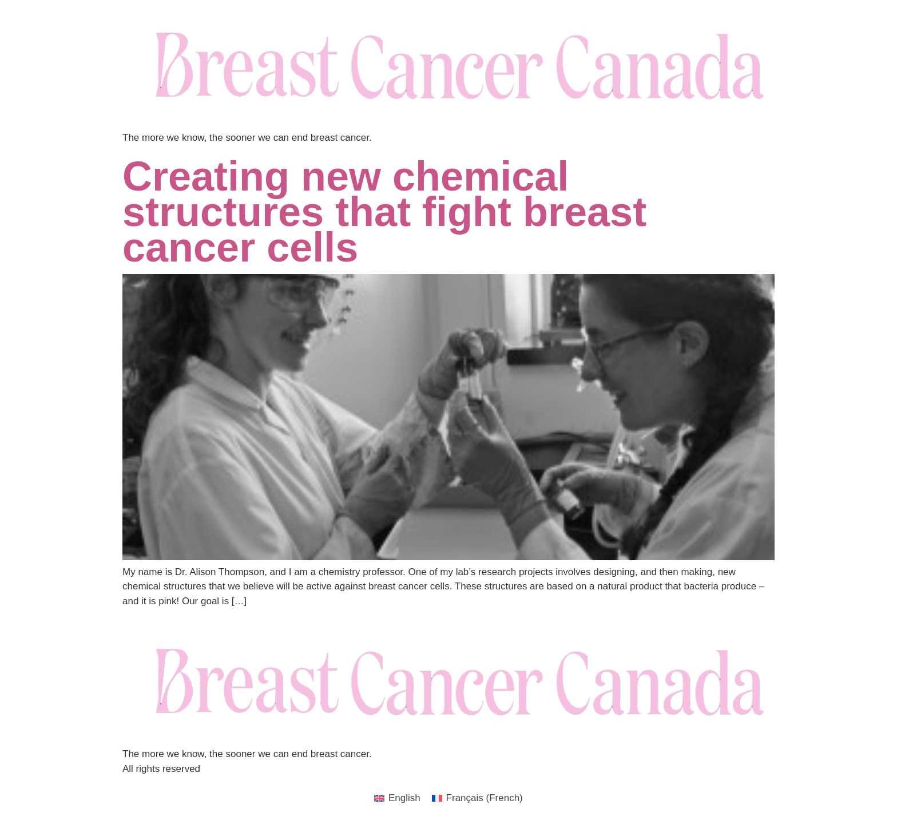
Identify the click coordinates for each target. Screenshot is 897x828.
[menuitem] (397, 798)
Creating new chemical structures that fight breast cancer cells (384, 211)
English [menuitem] (404, 798)
